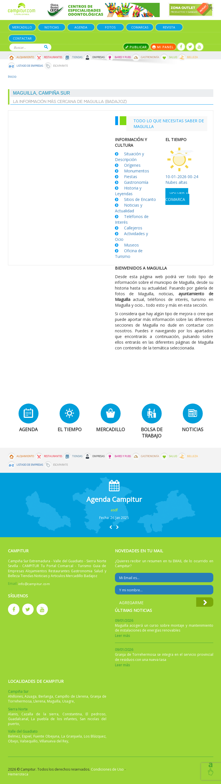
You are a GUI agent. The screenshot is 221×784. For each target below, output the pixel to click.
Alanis (13, 714)
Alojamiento (25, 57)
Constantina (72, 714)
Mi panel (163, 47)
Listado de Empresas (30, 66)
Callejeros (133, 228)
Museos (131, 245)
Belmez (14, 736)
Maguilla (53, 701)
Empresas (98, 57)
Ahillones (15, 696)
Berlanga (45, 696)
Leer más (122, 635)
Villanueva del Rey (53, 741)
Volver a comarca (176, 196)
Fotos (110, 27)
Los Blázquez (95, 736)
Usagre (68, 701)
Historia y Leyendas (128, 190)
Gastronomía (150, 57)
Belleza (192, 57)
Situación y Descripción (129, 156)
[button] (110, 527)
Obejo (13, 741)
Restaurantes (53, 57)
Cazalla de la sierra (39, 714)
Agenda (80, 27)
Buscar (46, 47)
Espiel (26, 736)
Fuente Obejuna (46, 736)
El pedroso (95, 714)
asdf (114, 510)
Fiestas (130, 176)
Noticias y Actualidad (128, 207)
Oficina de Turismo (129, 253)
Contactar (22, 38)
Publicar (136, 47)
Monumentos (136, 171)
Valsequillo (29, 741)
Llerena (39, 701)
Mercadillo (22, 27)
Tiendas (77, 57)
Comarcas (139, 27)
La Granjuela (71, 736)
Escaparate (60, 66)
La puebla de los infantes (54, 718)
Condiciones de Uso (107, 769)
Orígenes (132, 165)
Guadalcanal (18, 718)
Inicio (12, 76)
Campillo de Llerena (71, 696)
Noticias (51, 27)
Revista (169, 27)
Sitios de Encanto (140, 199)
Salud (173, 57)
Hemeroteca (18, 774)
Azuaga (31, 696)
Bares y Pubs (123, 57)
